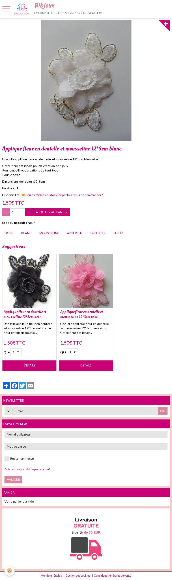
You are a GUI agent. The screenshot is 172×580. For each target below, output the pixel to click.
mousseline (49, 233)
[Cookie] (9, 571)
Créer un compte (14, 469)
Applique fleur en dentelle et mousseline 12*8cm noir (25, 314)
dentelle (98, 233)
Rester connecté (19, 458)
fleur (118, 233)
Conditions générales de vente (112, 575)
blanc (26, 233)
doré (9, 233)
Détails (29, 365)
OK (162, 411)
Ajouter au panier (51, 212)
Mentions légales (51, 575)
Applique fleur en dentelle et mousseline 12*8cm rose (81, 314)
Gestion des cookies (77, 575)
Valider (13, 479)
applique (75, 233)
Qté (7, 352)
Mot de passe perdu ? (38, 469)
